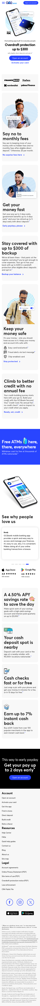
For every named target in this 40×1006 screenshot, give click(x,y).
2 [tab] (16, 564)
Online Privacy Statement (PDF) (14, 872)
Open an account (9, 798)
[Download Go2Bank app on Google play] (27, 913)
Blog (4, 850)
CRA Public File (8, 889)
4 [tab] (23, 564)
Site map (5, 859)
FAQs (4, 837)
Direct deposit (7, 815)
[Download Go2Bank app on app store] (12, 913)
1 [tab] (12, 564)
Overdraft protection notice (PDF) (15, 880)
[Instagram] (20, 902)
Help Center (6, 833)
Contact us (6, 846)
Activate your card (9, 802)
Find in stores (7, 811)
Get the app (7, 806)
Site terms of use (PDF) (11, 876)
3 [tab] (20, 564)
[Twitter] (30, 902)
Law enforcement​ (9, 885)
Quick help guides (9, 841)
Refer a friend (7, 824)
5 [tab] (27, 564)
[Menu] (3, 3)
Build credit (6, 819)
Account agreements (10, 867)
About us (5, 854)
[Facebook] (9, 902)
